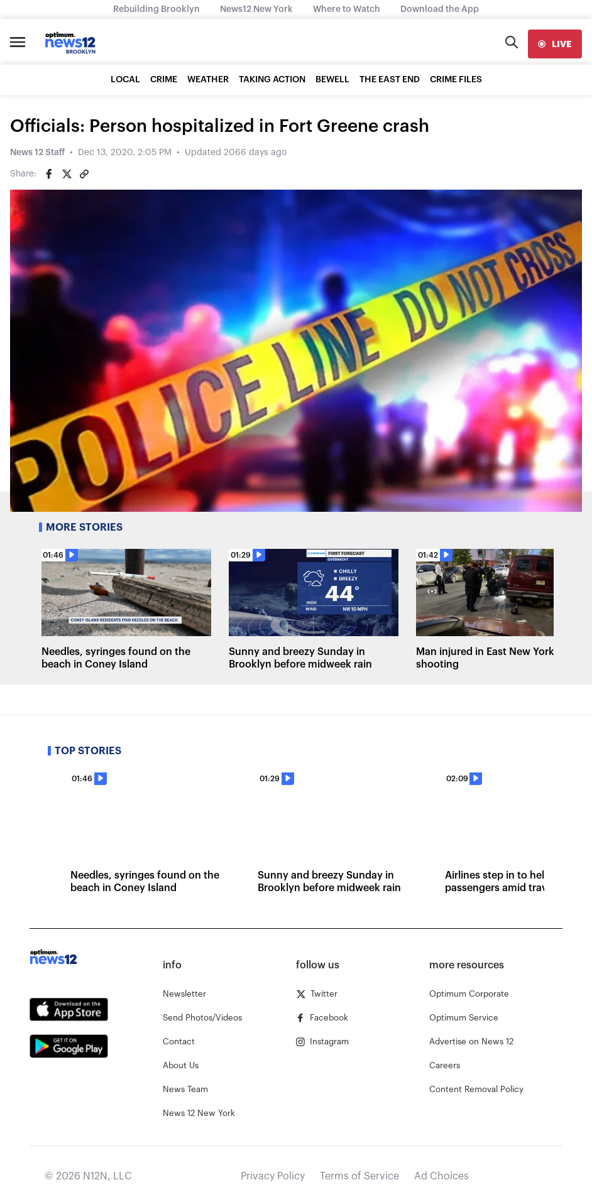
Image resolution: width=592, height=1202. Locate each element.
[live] (555, 44)
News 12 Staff (37, 152)
